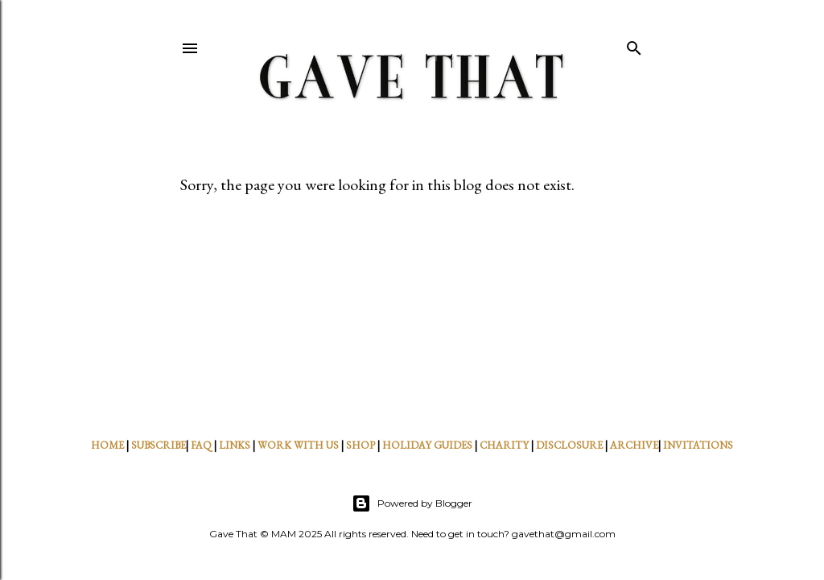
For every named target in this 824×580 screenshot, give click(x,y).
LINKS (234, 445)
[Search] (634, 44)
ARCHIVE (634, 445)
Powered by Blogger (412, 503)
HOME (107, 445)
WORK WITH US (298, 445)
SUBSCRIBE (158, 445)
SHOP (360, 445)
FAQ (201, 445)
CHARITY (504, 445)
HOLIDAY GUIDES (427, 445)
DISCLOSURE (569, 445)
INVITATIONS (698, 445)
